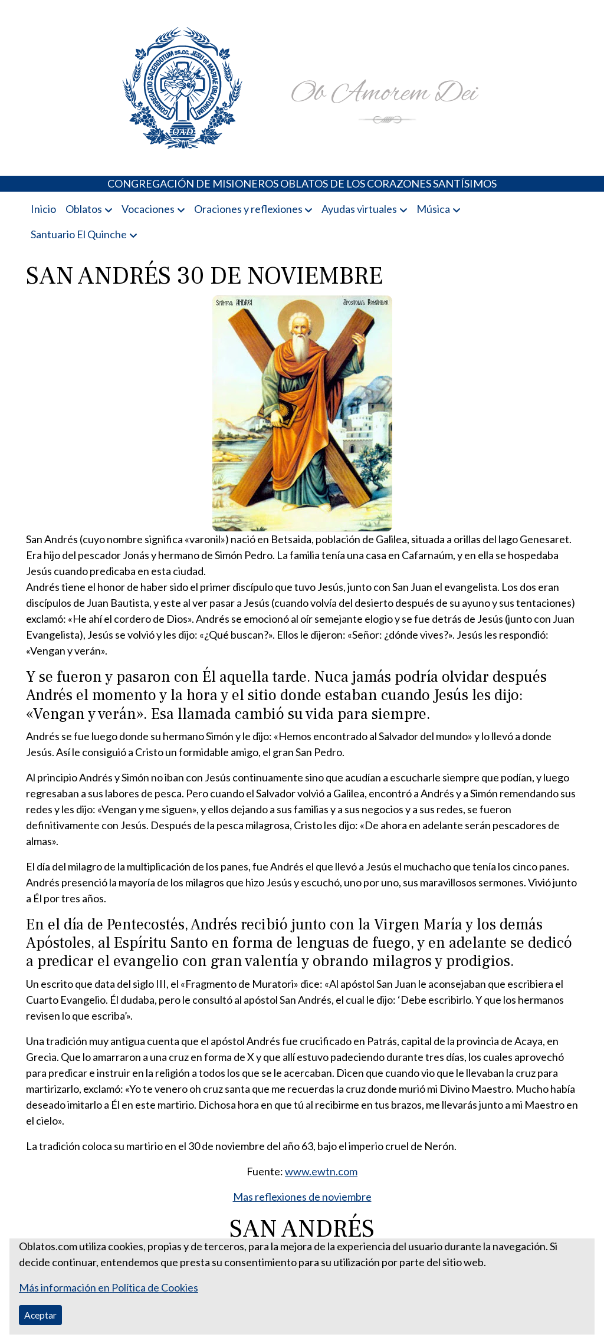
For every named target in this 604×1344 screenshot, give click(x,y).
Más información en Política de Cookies (108, 1287)
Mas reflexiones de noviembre (302, 1196)
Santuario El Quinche (79, 234)
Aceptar (40, 1314)
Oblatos (83, 208)
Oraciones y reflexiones (248, 208)
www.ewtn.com (321, 1171)
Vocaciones (148, 208)
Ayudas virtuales (359, 208)
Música (433, 208)
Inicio (43, 208)
